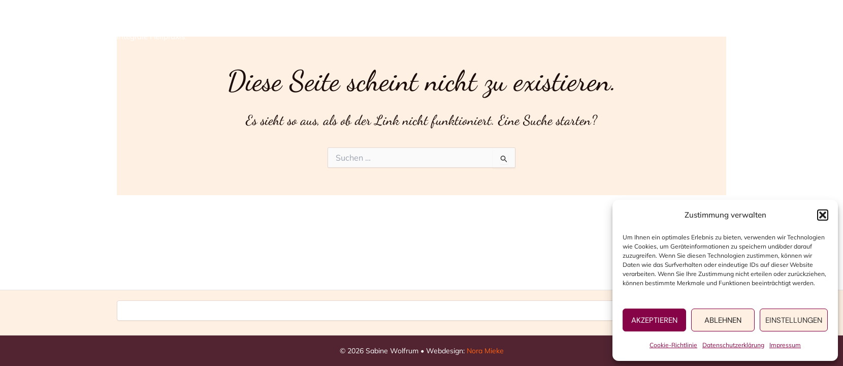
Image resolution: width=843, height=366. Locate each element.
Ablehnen (722, 320)
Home (476, 25)
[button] (823, 215)
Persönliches (616, 25)
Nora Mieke (485, 350)
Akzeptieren (654, 320)
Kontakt (692, 25)
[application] (559, 25)
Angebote (537, 25)
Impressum (785, 345)
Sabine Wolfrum (171, 20)
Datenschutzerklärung (733, 345)
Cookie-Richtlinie (673, 345)
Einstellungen (793, 320)
